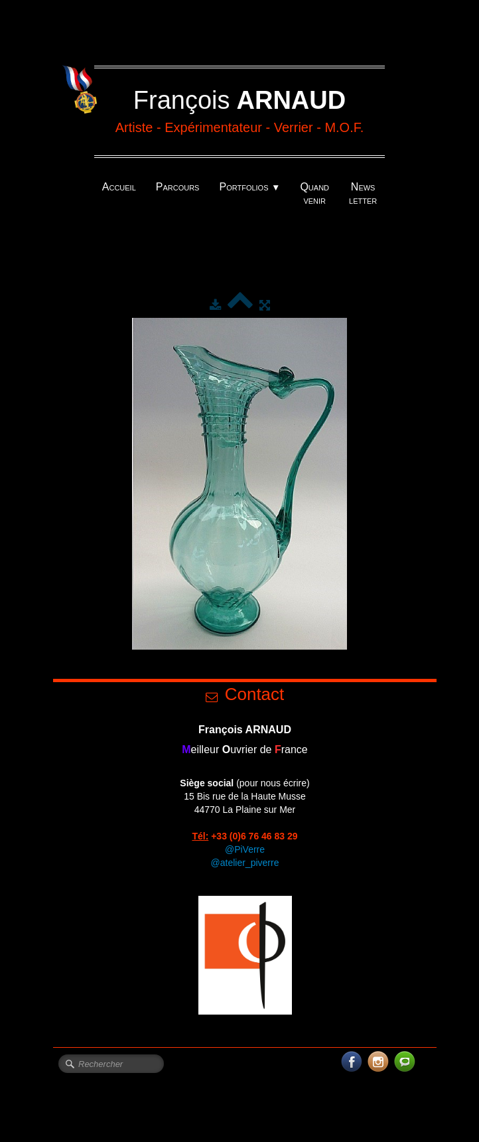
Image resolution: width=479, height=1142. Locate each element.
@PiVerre (245, 849)
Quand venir (314, 193)
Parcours (178, 186)
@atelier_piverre (245, 862)
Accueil (119, 186)
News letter (363, 193)
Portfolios (249, 186)
